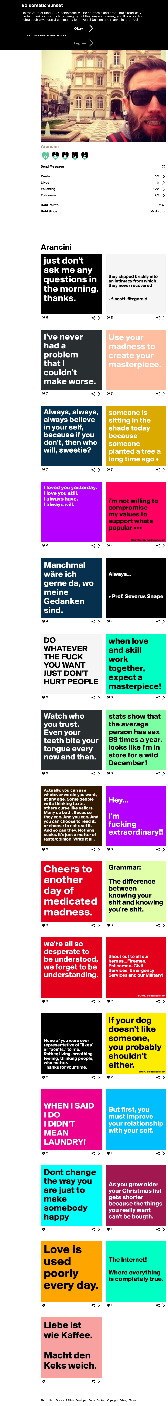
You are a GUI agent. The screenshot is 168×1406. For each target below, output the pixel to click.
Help (51, 1400)
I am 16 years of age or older (47, 34)
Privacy (123, 1400)
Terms (132, 1400)
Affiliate (70, 1400)
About (44, 1400)
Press (92, 1400)
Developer (81, 1400)
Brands (60, 1400)
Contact (101, 1400)
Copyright (112, 1400)
